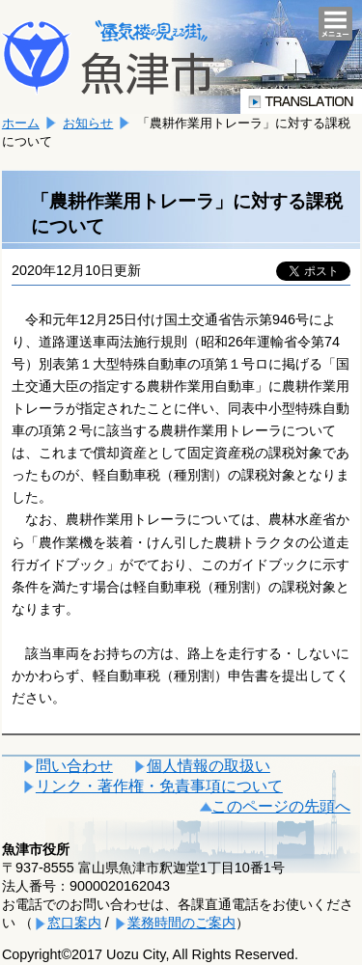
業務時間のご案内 (181, 922)
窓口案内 (74, 922)
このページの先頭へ (280, 806)
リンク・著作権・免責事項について (159, 786)
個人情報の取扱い (208, 766)
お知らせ (88, 123)
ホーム (21, 123)
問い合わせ (74, 766)
